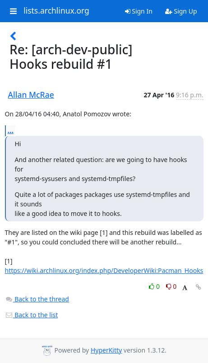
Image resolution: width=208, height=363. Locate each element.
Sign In (139, 11)
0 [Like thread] (155, 286)
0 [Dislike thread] (171, 286)
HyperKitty (106, 350)
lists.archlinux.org (56, 10)
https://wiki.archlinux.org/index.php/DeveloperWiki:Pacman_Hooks (104, 270)
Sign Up (181, 11)
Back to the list (31, 314)
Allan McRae (31, 94)
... (11, 130)
